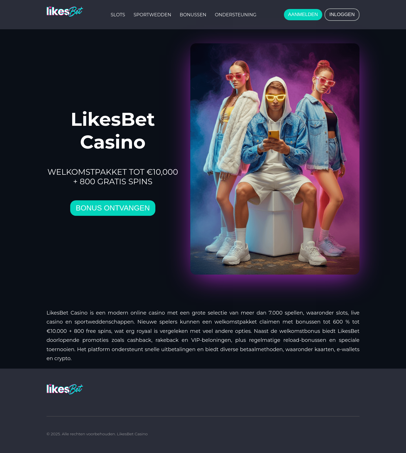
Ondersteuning (235, 14)
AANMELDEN (303, 14)
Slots (118, 14)
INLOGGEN (342, 14)
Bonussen (193, 14)
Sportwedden (152, 14)
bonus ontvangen (113, 208)
